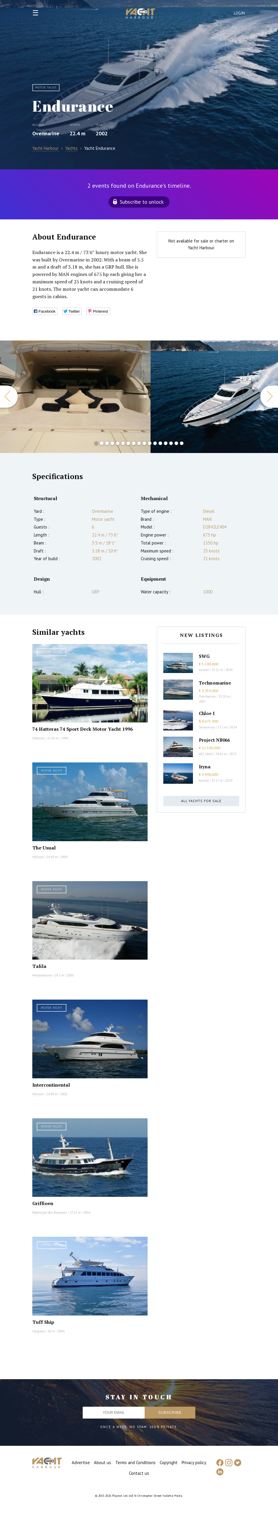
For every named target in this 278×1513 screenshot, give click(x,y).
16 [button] (176, 443)
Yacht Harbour (141, 14)
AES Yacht (206, 754)
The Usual (44, 847)
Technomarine (215, 683)
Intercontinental (51, 1085)
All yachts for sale (201, 801)
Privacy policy (194, 1462)
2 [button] (101, 443)
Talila (39, 966)
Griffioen (42, 1203)
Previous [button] (9, 397)
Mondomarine (42, 975)
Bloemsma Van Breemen (49, 1212)
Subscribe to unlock (142, 201)
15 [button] (171, 443)
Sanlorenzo (207, 727)
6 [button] (123, 443)
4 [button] (112, 443)
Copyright (169, 1462)
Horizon (38, 857)
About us (102, 1462)
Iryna (204, 767)
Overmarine (45, 133)
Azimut (204, 670)
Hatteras (38, 738)
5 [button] (117, 443)
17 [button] (181, 443)
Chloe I (207, 713)
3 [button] (107, 443)
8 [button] (133, 443)
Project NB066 (214, 740)
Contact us (139, 1473)
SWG (204, 656)
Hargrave (38, 1331)
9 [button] (139, 443)
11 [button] (149, 443)
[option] (75, 396)
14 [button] (165, 443)
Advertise (81, 1462)
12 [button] (155, 443)
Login (239, 13)
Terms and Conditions (135, 1462)
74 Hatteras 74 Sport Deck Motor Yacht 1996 (82, 729)
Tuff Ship (43, 1322)
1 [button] (96, 443)
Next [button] (269, 397)
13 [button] (160, 443)
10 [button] (144, 443)
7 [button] (128, 443)
